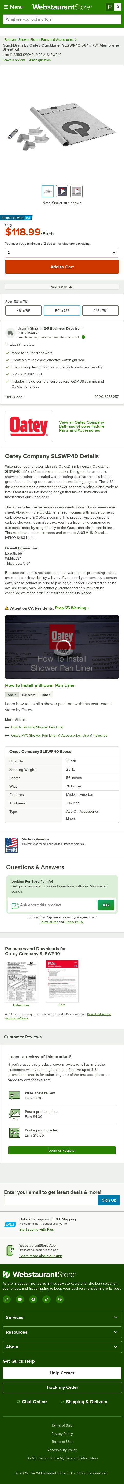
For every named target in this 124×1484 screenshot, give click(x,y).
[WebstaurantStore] (62, 1274)
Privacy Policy (74, 922)
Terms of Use (49, 922)
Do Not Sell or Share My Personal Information (62, 1458)
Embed (45, 695)
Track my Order (62, 1387)
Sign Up (109, 1200)
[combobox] (62, 19)
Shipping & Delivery (84, 1401)
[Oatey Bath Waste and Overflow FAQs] (62, 983)
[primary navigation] (13, 7)
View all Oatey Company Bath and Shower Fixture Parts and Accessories (81, 426)
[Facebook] (33, 1299)
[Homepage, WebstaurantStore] (62, 7)
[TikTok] (46, 1299)
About (12, 695)
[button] (48, 191)
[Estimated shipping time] (83, 337)
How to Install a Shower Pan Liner (39, 685)
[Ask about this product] (62, 905)
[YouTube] (20, 1299)
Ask (106, 905)
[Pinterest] (60, 1299)
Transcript (28, 695)
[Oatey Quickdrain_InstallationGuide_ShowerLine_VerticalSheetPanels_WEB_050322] (21, 983)
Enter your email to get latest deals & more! (53, 1192)
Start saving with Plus (36, 1229)
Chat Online (32, 1401)
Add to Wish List (62, 286)
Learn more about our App (40, 1256)
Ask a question (40, 60)
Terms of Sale (62, 1425)
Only (8, 225)
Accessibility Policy (62, 1450)
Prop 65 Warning (70, 608)
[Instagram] (7, 1299)
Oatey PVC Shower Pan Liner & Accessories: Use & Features (59, 735)
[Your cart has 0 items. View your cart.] (113, 7)
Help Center (62, 1372)
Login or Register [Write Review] (62, 1150)
